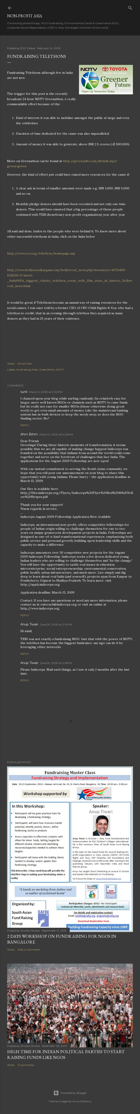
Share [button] (10, 363)
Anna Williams (81, 1101)
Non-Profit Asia (24, 15)
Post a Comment (29, 949)
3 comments (26, 1065)
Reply (24, 425)
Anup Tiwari (29, 624)
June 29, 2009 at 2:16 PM (56, 663)
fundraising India (27, 369)
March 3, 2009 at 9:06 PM (56, 434)
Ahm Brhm (29, 434)
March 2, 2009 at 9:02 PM (46, 392)
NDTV (60, 369)
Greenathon (47, 369)
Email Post (25, 363)
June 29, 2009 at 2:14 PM (56, 624)
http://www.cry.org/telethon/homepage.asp (41, 253)
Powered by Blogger (70, 1093)
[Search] (130, 7)
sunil (23, 392)
